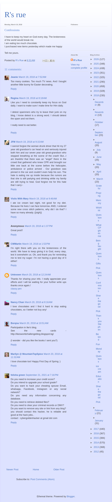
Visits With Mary (20, 198)
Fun (98, 344)
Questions (99, 218)
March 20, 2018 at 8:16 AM (38, 302)
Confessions (98, 286)
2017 (97, 429)
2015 (97, 438)
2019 (97, 91)
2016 (97, 433)
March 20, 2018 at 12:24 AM (36, 274)
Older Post (58, 469)
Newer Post (12, 469)
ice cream (98, 369)
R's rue (15, 14)
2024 (97, 68)
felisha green (18, 375)
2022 (97, 77)
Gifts (98, 263)
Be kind (98, 337)
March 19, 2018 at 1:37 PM (39, 226)
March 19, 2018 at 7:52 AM (32, 77)
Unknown (16, 274)
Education (99, 379)
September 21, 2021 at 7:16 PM (42, 375)
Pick (98, 268)
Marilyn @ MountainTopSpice (27, 354)
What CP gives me (98, 230)
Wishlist (99, 209)
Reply (14, 89)
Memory (98, 201)
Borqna (15, 323)
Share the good (98, 301)
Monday (99, 350)
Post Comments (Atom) (43, 479)
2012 (97, 451)
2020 (97, 86)
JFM (13, 142)
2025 (97, 63)
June (98, 157)
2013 (97, 447)
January (99, 420)
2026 (97, 59)
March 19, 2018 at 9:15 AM (30, 142)
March (99, 179)
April (98, 171)
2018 (97, 95)
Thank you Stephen (99, 322)
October (99, 122)
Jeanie (14, 77)
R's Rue (77, 60)
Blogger (71, 496)
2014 (97, 442)
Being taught (98, 244)
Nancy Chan (17, 302)
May (98, 164)
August (98, 142)
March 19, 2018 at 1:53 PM (36, 244)
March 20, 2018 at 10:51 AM (34, 323)
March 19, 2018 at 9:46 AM (43, 198)
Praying (98, 194)
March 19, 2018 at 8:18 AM (33, 98)
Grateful (99, 187)
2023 (97, 72)
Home (36, 469)
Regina (14, 98)
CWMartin (16, 244)
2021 (97, 82)
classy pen (16, 288)
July (98, 150)
